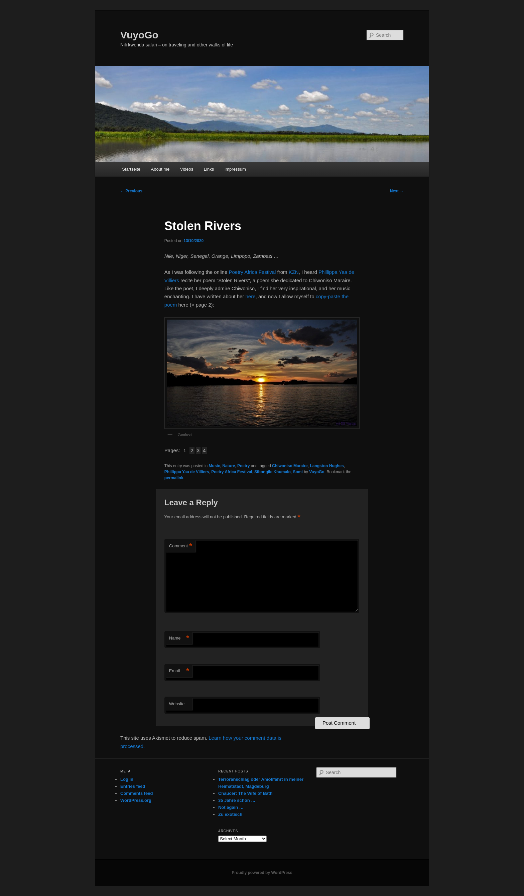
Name (179, 638)
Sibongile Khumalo (272, 472)
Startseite (131, 169)
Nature (228, 466)
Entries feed (132, 786)
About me (160, 169)
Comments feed (136, 793)
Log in (126, 779)
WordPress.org (135, 800)
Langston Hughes (327, 466)
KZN (294, 272)
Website (177, 703)
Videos (186, 169)
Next (397, 191)
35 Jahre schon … (236, 800)
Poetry (243, 466)
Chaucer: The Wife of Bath (245, 793)
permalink (173, 478)
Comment (180, 546)
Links (209, 169)
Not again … (231, 807)
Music (214, 466)
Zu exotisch (230, 814)
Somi (297, 472)
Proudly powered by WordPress (262, 872)
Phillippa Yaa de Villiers (186, 472)
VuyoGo (139, 34)
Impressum (235, 169)
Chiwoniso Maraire (290, 466)
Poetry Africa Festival (252, 272)
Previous (131, 191)
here (251, 296)
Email (179, 671)
